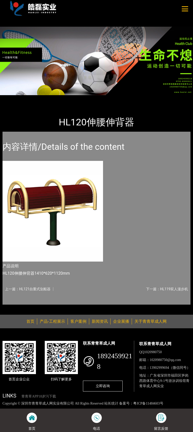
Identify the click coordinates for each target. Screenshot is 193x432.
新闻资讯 (100, 321)
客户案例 (78, 321)
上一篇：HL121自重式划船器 (28, 289)
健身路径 (57, 98)
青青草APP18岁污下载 (38, 396)
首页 (11, 98)
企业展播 (121, 321)
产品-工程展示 (32, 98)
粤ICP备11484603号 (148, 403)
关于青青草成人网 (150, 321)
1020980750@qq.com (165, 360)
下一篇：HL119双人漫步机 (167, 289)
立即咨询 (103, 386)
